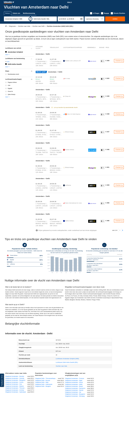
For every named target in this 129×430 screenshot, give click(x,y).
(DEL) (67, 362)
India (8, 61)
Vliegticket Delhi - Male (41, 382)
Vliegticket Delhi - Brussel (42, 380)
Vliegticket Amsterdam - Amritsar (14, 390)
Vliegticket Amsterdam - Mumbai (14, 376)
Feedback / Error (2, 380)
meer (7, 54)
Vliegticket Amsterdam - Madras (14, 386)
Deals (69, 2)
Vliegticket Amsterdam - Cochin (14, 382)
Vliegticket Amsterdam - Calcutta (14, 378)
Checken (119, 60)
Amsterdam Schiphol (15, 52)
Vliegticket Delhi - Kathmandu (43, 384)
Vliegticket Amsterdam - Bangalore (15, 380)
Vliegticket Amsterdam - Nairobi (74, 390)
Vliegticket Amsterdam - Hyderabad (15, 392)
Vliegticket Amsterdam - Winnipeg (75, 396)
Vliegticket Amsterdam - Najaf (73, 380)
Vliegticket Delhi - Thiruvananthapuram (46, 378)
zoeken (115, 19)
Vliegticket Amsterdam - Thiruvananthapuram (16, 388)
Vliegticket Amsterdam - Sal (73, 392)
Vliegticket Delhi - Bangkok (43, 386)
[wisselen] (30, 19)
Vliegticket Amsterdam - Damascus (75, 388)
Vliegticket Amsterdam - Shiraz (74, 382)
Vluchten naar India (61, 366)
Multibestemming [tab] (29, 13)
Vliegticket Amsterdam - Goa (13, 384)
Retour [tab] (7, 13)
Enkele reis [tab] (16, 13)
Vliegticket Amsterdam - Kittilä (73, 384)
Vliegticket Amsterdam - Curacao (74, 378)
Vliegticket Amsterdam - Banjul (74, 386)
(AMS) (67, 358)
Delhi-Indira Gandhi (15, 64)
